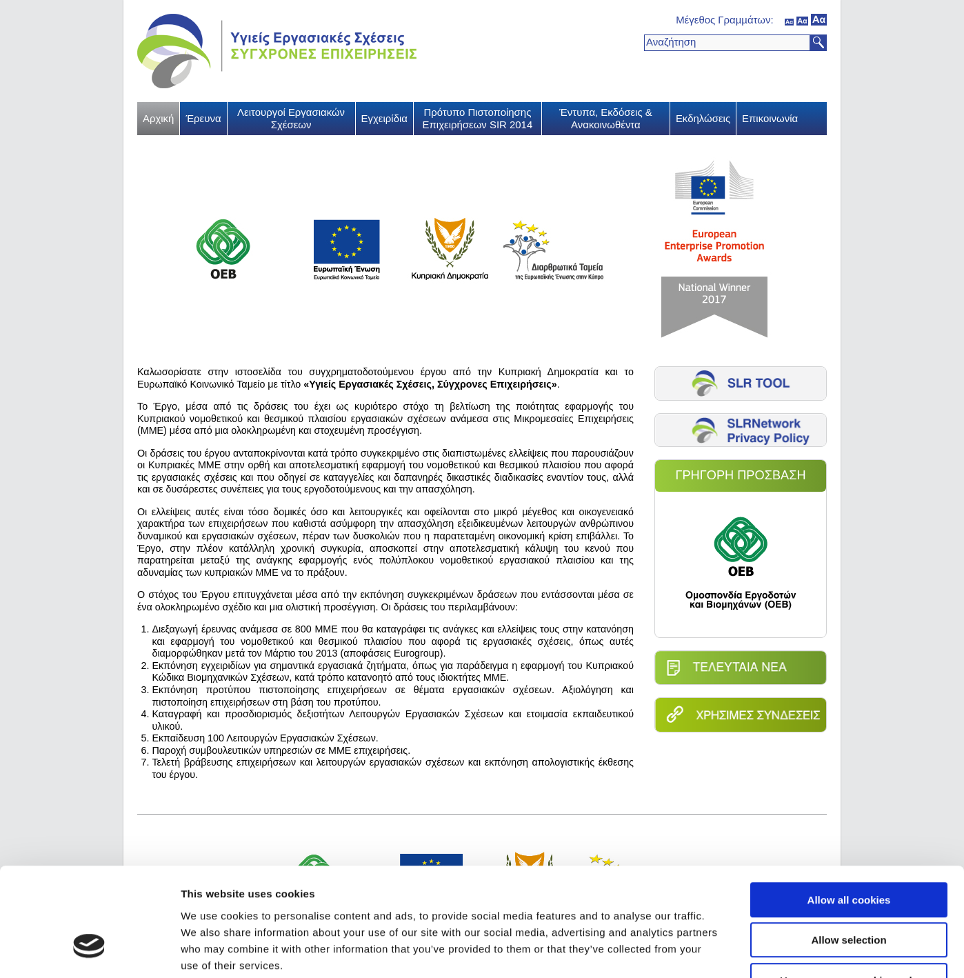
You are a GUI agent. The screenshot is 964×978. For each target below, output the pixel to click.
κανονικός (789, 20)
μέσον (802, 20)
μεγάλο (819, 20)
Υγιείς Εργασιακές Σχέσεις (276, 51)
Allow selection (848, 850)
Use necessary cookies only (849, 890)
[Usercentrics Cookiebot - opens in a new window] (89, 951)
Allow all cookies (849, 809)
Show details (724, 951)
